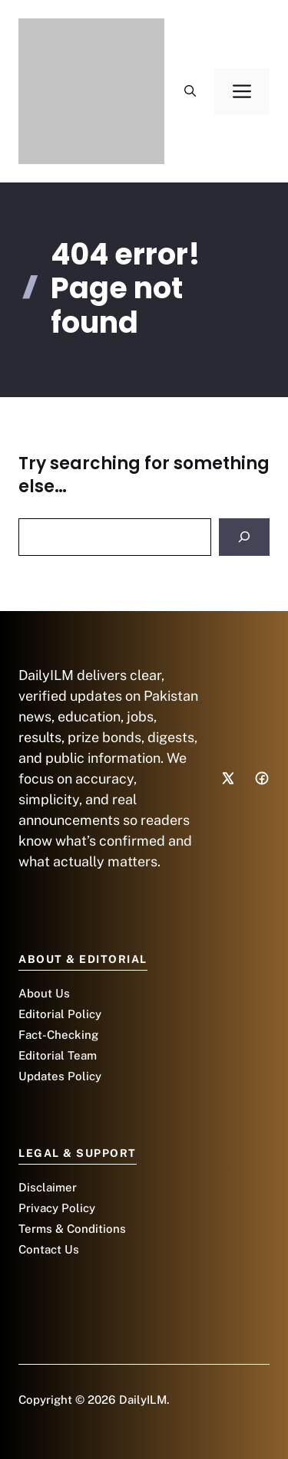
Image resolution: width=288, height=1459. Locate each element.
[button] (190, 91)
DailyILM (143, 1399)
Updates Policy (59, 1076)
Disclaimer (47, 1187)
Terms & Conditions (72, 1228)
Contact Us (48, 1249)
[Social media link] (228, 778)
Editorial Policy (59, 1013)
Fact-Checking (58, 1034)
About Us (44, 993)
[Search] (244, 537)
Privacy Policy (56, 1207)
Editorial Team (57, 1055)
